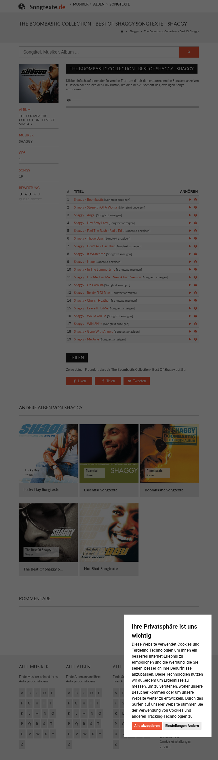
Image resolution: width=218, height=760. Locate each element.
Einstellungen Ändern (182, 726)
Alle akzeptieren (147, 726)
